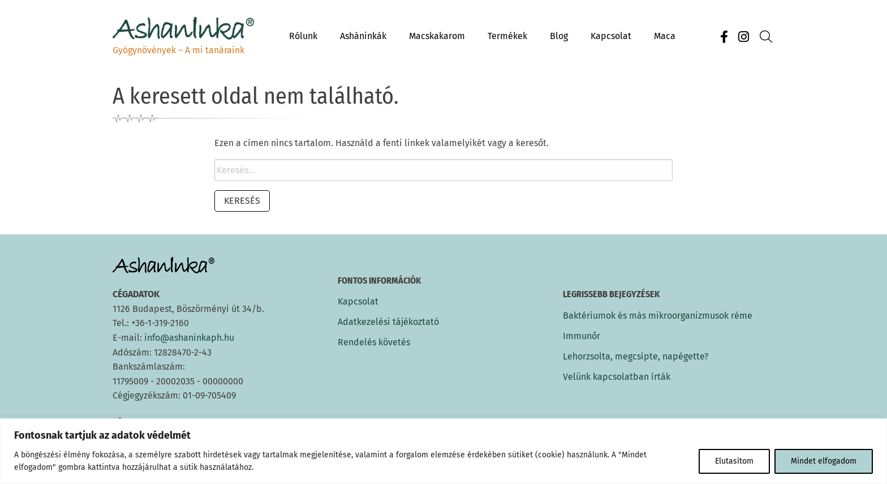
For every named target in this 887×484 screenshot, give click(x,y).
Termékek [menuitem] (507, 36)
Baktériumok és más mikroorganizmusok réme (657, 315)
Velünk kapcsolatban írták (616, 376)
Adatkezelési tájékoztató (388, 322)
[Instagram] (743, 37)
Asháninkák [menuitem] (363, 36)
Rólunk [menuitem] (303, 36)
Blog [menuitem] (559, 36)
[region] (443, 451)
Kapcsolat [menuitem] (611, 36)
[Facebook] (724, 37)
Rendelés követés (374, 342)
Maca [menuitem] (664, 36)
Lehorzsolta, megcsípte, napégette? (635, 356)
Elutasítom (734, 461)
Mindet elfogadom (823, 461)
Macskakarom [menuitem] (437, 36)
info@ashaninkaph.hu (189, 337)
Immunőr (581, 336)
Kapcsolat (358, 301)
